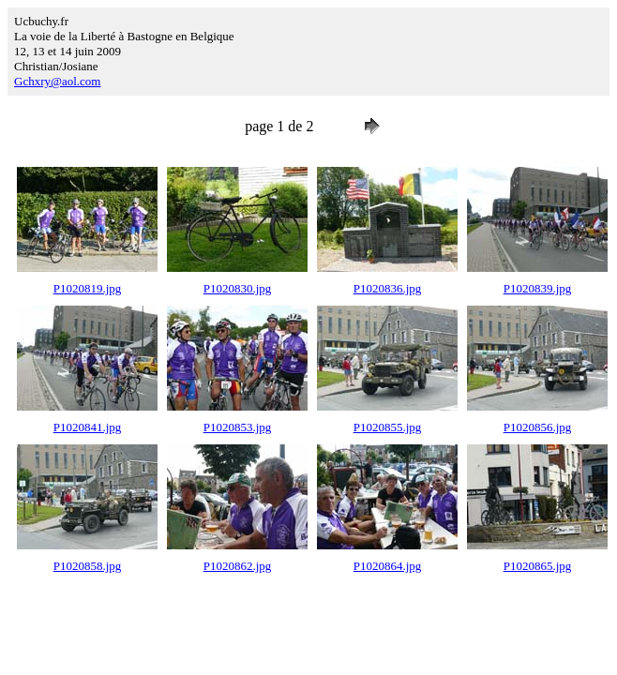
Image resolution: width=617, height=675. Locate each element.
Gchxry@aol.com (57, 81)
